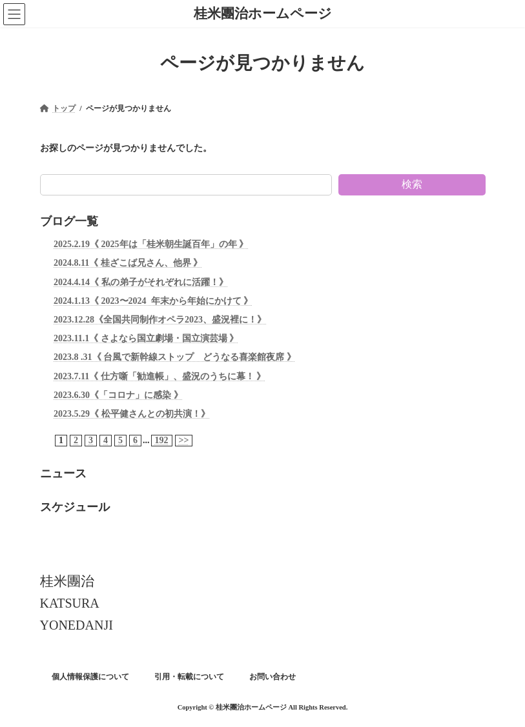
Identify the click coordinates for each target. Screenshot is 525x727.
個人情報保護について (90, 676)
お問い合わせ (272, 676)
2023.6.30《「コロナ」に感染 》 (118, 394)
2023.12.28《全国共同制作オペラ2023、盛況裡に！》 (160, 319)
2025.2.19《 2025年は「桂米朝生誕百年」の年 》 (151, 244)
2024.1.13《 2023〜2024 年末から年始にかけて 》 (153, 301)
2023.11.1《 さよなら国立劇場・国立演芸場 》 (146, 338)
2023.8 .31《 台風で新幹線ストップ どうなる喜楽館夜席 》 (175, 357)
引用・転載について (189, 676)
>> (183, 440)
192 (161, 440)
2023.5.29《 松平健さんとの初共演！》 (132, 414)
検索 (412, 184)
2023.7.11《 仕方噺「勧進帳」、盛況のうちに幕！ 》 (159, 376)
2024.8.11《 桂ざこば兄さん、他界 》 (128, 263)
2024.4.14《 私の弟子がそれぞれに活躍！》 (141, 281)
